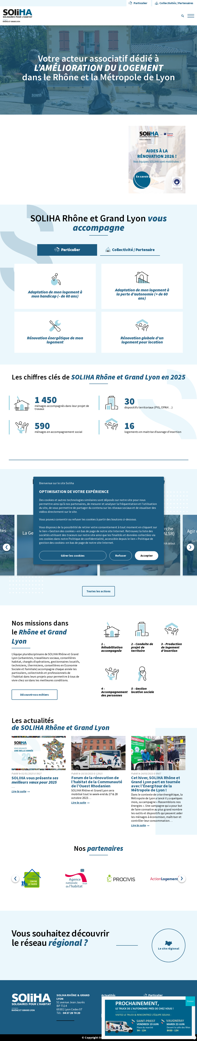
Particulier (140, 3)
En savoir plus (145, 176)
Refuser (120, 556)
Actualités (108, 995)
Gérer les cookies (73, 556)
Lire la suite (19, 791)
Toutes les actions (98, 591)
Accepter (147, 556)
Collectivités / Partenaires (176, 3)
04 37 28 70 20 (71, 1013)
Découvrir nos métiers (34, 695)
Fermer (190, 1001)
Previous (6, 547)
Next (190, 547)
